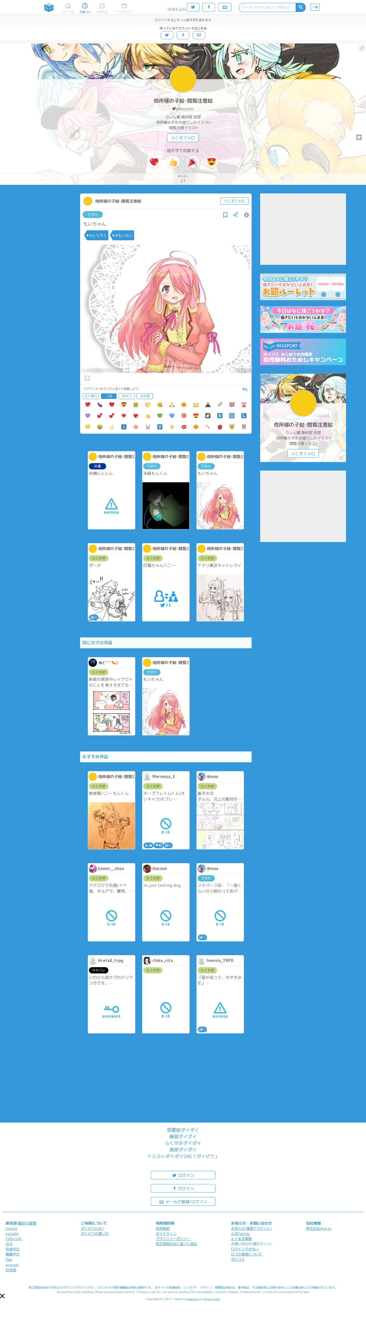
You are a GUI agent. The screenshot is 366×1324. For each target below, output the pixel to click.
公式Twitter (240, 1233)
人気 (109, 396)
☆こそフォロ (183, 138)
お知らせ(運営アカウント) (251, 1228)
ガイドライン (166, 1233)
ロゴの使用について (246, 1254)
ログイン (183, 1175)
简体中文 (12, 1249)
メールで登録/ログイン (183, 1201)
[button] (2, 1296)
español (12, 1233)
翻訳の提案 (27, 1223)
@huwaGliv (185, 109)
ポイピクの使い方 (94, 1233)
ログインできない (244, 1249)
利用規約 (163, 1228)
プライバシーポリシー (173, 1238)
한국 (9, 1243)
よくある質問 (241, 1238)
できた (92, 214)
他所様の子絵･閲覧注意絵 (183, 100)
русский (12, 1264)
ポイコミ (238, 1259)
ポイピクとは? (92, 1228)
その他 (145, 396)
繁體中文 (12, 1254)
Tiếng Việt (14, 1238)
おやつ (127, 396)
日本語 (11, 1269)
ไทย (9, 1259)
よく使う (91, 396)
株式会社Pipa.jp (318, 1228)
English (11, 1228)
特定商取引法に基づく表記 (176, 1243)
